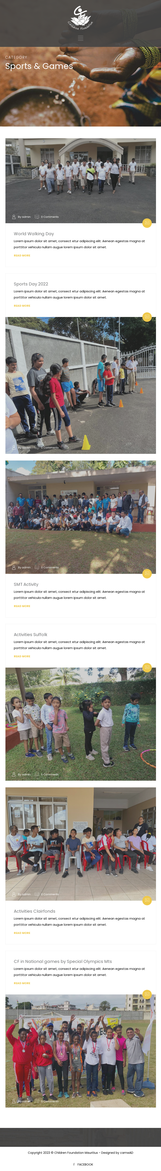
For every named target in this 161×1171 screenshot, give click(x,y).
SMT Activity (26, 584)
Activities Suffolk (30, 635)
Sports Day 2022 (31, 284)
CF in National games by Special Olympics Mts (63, 961)
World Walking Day (34, 234)
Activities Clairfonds (34, 911)
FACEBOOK (85, 1164)
